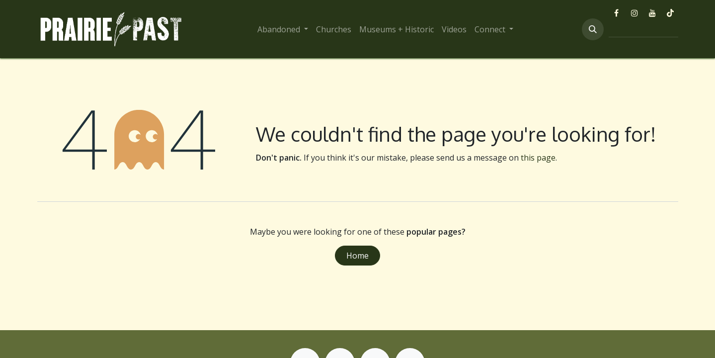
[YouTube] (652, 13)
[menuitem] (282, 29)
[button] (593, 29)
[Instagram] (634, 13)
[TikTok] (670, 13)
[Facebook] (617, 13)
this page (538, 157)
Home (357, 255)
